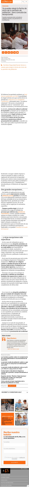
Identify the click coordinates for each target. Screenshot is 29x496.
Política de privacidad (7, 482)
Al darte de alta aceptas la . (15, 458)
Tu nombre (6, 442)
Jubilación (12, 385)
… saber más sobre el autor (13, 349)
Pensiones (5, 6)
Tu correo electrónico (9, 448)
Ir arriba (24, 468)
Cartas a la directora (7, 416)
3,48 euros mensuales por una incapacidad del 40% (7, 419)
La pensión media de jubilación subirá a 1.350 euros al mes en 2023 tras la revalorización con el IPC (14, 363)
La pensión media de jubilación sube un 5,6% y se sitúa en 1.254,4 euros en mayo (14, 368)
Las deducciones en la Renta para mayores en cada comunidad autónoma (21, 421)
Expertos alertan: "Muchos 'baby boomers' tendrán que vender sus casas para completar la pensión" (13, 377)
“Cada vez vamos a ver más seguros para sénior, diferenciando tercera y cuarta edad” (21, 407)
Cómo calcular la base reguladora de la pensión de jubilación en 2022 (12, 381)
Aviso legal (4, 480)
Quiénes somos (5, 477)
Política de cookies (6, 485)
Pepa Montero (4, 57)
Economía (19, 402)
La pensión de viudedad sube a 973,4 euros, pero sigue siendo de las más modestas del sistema (7, 407)
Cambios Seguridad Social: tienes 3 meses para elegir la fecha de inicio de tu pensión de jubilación (13, 67)
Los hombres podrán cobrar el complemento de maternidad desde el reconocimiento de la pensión (14, 358)
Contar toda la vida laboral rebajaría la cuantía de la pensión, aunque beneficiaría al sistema (14, 372)
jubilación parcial (7, 195)
